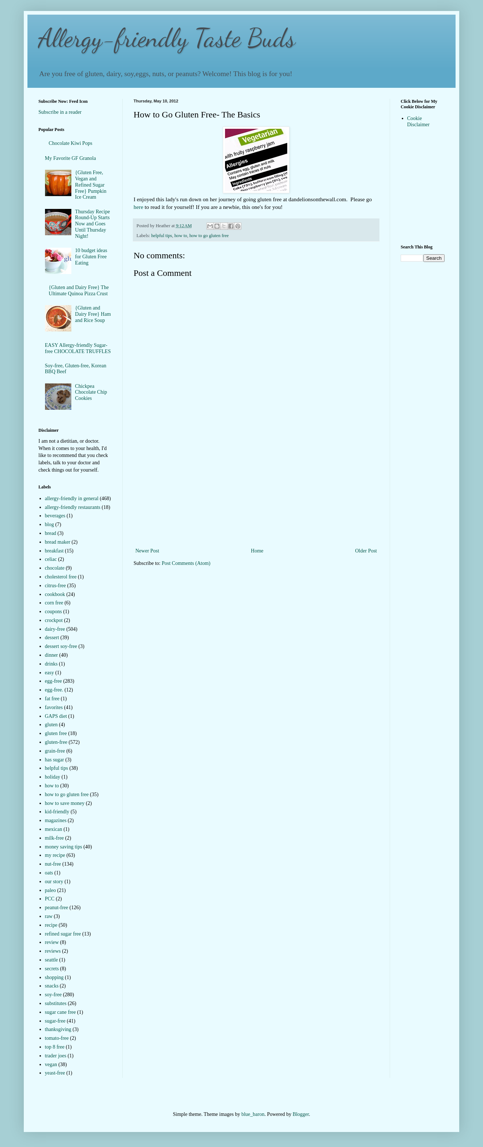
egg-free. (54, 690)
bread (50, 533)
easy (49, 672)
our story (54, 881)
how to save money (65, 803)
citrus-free (55, 585)
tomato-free (57, 1038)
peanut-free (56, 907)
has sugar (54, 759)
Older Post (366, 551)
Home (257, 551)
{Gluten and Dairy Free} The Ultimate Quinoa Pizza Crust (79, 290)
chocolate (55, 568)
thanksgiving (58, 1029)
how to (181, 235)
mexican (53, 829)
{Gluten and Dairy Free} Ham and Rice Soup (93, 314)
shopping (54, 977)
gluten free (56, 733)
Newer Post (147, 551)
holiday (52, 777)
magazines (56, 820)
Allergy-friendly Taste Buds (166, 38)
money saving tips (63, 847)
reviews (53, 951)
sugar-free (55, 1021)
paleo (50, 890)
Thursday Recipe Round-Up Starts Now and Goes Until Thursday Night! (92, 224)
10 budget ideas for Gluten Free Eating (91, 257)
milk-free (54, 838)
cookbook (55, 594)
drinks (51, 664)
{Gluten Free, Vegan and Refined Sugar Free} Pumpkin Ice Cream (90, 185)
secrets (52, 968)
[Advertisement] (256, 491)
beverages (55, 515)
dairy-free (55, 629)
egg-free (53, 681)
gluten (51, 724)
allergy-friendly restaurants (73, 507)
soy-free (53, 994)
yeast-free (55, 1073)
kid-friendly (57, 811)
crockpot (54, 620)
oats (49, 873)
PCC (50, 899)
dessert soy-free (61, 646)
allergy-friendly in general (72, 498)
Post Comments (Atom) (186, 563)
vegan (51, 1064)
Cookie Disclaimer (418, 121)
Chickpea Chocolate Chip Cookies (91, 392)
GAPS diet (56, 716)
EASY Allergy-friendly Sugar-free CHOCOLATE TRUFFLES (78, 348)
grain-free (55, 751)
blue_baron (253, 1114)
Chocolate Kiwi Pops (70, 143)
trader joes (56, 1055)
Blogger (301, 1114)
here (138, 207)
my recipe (55, 855)
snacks (52, 986)
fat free (52, 698)
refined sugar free (63, 934)
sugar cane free (60, 1012)
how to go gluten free (209, 235)
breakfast (54, 551)
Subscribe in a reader (60, 112)
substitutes (56, 1003)
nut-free (53, 864)
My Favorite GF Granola (70, 158)
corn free (54, 603)
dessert (52, 637)
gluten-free (56, 742)
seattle (51, 960)
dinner (51, 655)
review (52, 942)
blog (49, 524)
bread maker (58, 542)
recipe (51, 925)
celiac (51, 559)
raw (49, 916)
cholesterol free (61, 577)
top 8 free (55, 1047)
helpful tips (161, 235)
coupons (53, 611)
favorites (54, 707)
